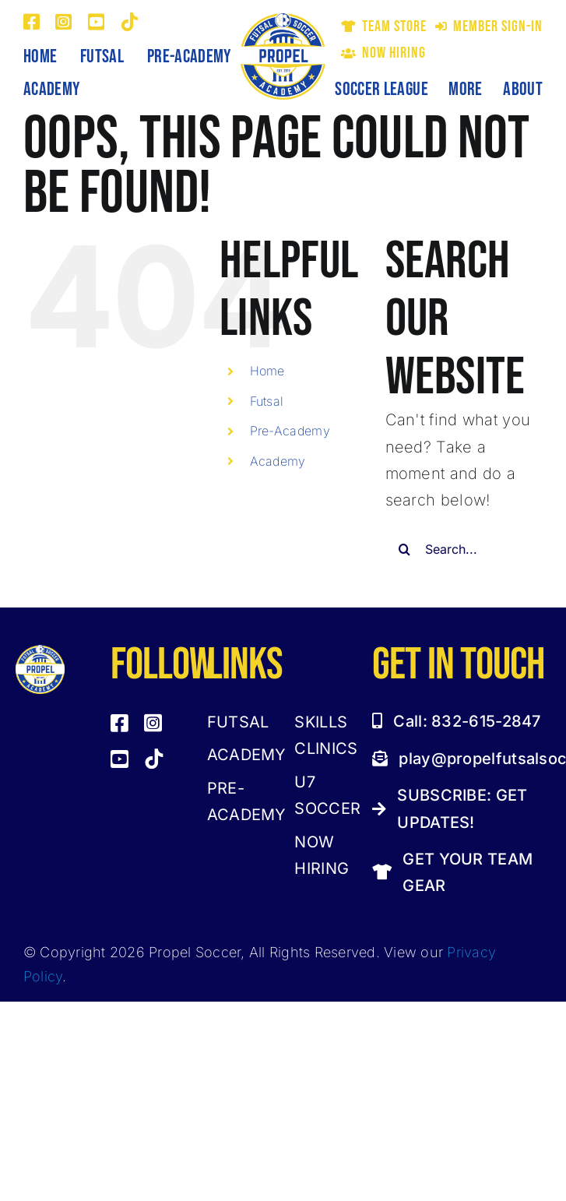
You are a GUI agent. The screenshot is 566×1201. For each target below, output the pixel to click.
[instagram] (63, 21)
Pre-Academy (290, 430)
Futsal (267, 401)
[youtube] (96, 21)
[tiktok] (129, 21)
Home (267, 371)
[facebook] (31, 21)
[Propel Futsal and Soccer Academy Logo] (283, 20)
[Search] (404, 549)
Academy (278, 461)
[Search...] (464, 549)
